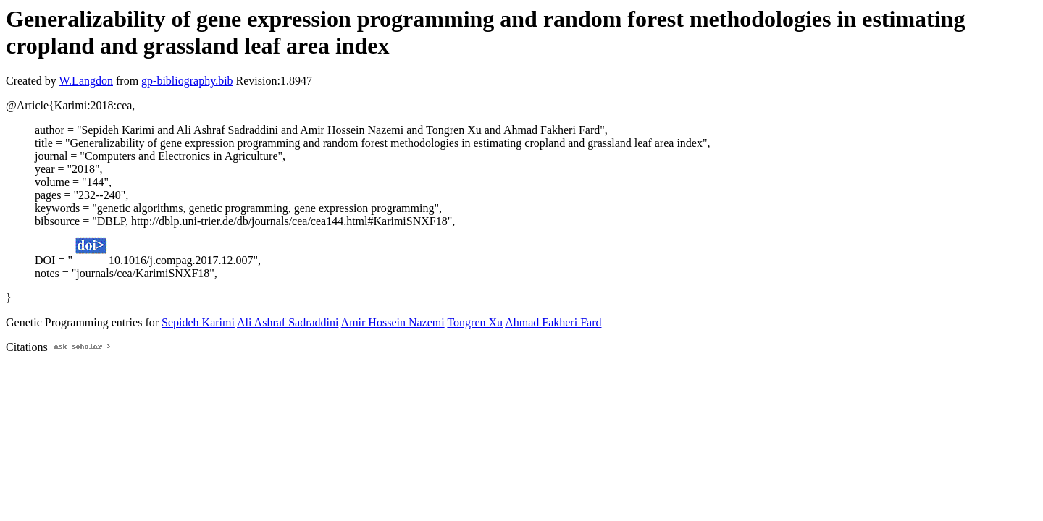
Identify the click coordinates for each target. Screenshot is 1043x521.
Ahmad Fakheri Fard (553, 322)
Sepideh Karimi (198, 322)
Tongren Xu (475, 322)
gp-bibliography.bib (187, 81)
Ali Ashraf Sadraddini (287, 322)
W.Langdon (86, 81)
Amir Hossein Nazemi (393, 322)
